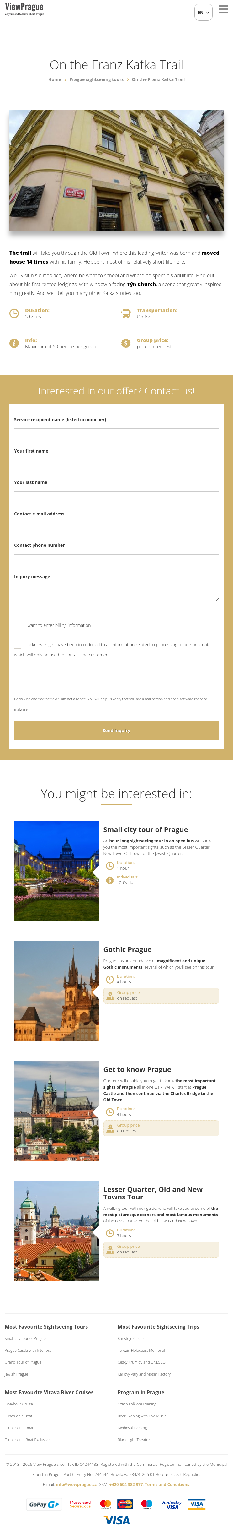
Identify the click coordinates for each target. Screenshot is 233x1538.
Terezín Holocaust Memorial (141, 1350)
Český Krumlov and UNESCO (142, 1362)
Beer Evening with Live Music (142, 1416)
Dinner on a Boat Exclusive (27, 1440)
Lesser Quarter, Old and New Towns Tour (153, 1192)
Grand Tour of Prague (23, 1362)
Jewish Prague (16, 1374)
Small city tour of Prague (145, 829)
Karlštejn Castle (131, 1338)
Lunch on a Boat (18, 1416)
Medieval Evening (132, 1428)
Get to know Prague (137, 1069)
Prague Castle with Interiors (28, 1350)
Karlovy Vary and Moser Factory (144, 1374)
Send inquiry (116, 730)
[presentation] (61, 681)
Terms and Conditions (167, 1484)
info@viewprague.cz (76, 1484)
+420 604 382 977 (126, 1484)
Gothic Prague (127, 949)
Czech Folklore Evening (137, 1404)
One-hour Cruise (19, 1404)
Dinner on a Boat (19, 1428)
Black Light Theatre (134, 1440)
